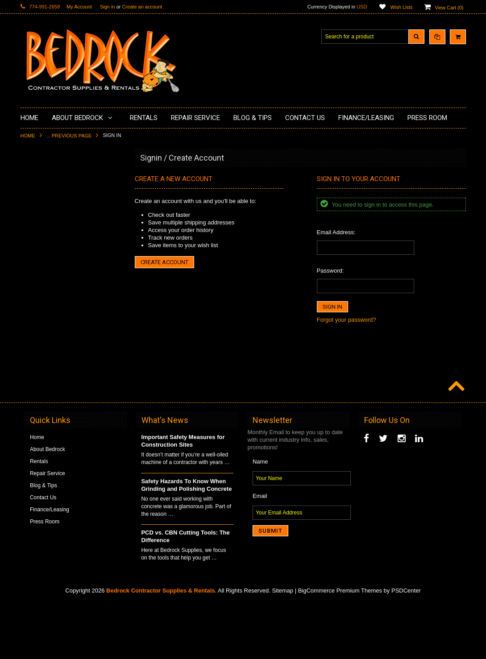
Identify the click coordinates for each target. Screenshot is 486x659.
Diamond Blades (45, 307)
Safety (33, 405)
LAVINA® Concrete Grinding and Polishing (65, 273)
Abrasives (38, 352)
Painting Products (47, 254)
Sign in (107, 6)
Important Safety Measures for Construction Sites (182, 497)
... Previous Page (69, 135)
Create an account (142, 6)
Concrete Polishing (48, 209)
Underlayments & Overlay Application (70, 239)
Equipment (38, 390)
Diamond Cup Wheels (52, 178)
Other (32, 420)
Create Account (164, 262)
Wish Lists (401, 7)
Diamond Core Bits (48, 337)
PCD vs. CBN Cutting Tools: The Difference (185, 592)
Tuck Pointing (42, 322)
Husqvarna (39, 292)
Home (28, 135)
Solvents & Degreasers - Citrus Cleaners (63, 371)
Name (260, 517)
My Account (79, 6)
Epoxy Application (47, 224)
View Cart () (449, 7)
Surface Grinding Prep (52, 194)
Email (260, 551)
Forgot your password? (346, 319)
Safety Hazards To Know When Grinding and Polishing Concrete (186, 541)
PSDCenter (406, 646)
